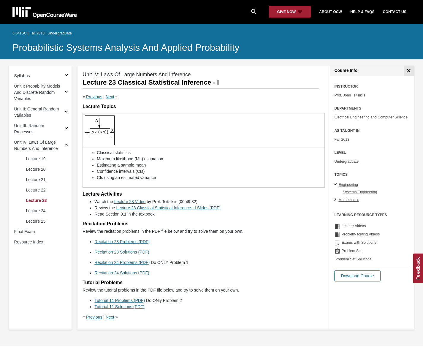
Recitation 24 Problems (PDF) (122, 262)
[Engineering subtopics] (336, 185)
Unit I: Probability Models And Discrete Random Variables (37, 92)
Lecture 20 (36, 169)
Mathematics (348, 200)
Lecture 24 (36, 210)
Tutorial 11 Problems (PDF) (119, 300)
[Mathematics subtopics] (336, 200)
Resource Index (28, 242)
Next (110, 96)
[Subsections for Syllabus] (66, 76)
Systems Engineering (360, 192)
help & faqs (362, 12)
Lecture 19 (36, 158)
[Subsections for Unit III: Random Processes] (66, 129)
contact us (394, 12)
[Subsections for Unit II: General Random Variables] (66, 112)
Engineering (348, 185)
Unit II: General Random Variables (36, 112)
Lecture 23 (36, 200)
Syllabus (22, 75)
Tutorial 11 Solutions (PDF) (119, 306)
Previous (94, 96)
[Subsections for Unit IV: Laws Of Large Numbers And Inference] (66, 146)
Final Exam (24, 231)
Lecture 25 (36, 221)
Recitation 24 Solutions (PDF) (121, 272)
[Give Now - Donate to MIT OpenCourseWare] (290, 12)
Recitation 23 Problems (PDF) (122, 241)
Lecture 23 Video (130, 201)
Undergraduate (346, 161)
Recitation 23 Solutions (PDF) (121, 252)
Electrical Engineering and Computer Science (371, 117)
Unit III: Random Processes (29, 128)
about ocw (330, 12)
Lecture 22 (36, 190)
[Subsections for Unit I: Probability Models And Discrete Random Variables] (66, 92)
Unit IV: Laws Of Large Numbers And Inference (36, 145)
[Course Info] (409, 71)
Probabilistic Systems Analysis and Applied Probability (125, 47)
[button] (357, 275)
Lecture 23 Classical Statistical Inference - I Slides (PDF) (168, 207)
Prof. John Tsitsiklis (349, 95)
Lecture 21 (36, 179)
